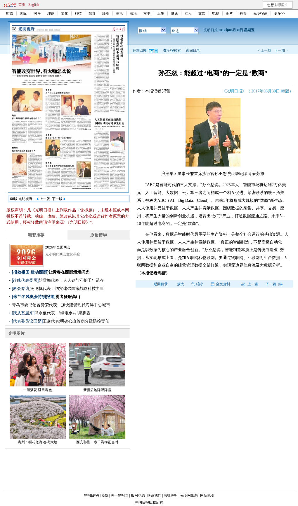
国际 (23, 13)
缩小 (197, 284)
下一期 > (281, 50)
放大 (180, 284)
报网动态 (138, 495)
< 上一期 (264, 50)
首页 (21, 5)
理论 (50, 13)
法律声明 (171, 495)
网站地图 (207, 495)
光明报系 (260, 13)
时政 (9, 13)
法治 (133, 13)
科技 (78, 13)
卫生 (160, 13)
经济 (105, 13)
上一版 (43, 199)
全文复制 (220, 284)
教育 (92, 13)
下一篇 (274, 284)
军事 (146, 13)
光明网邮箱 (189, 495)
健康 (174, 13)
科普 (243, 13)
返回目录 (193, 50)
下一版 (58, 199)
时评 (37, 13)
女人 (188, 13)
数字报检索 (172, 50)
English (33, 5)
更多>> (279, 13)
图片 (229, 13)
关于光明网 (119, 495)
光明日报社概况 (96, 495)
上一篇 (249, 284)
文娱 (201, 13)
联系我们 (154, 495)
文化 (64, 13)
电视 (215, 13)
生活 (119, 13)
